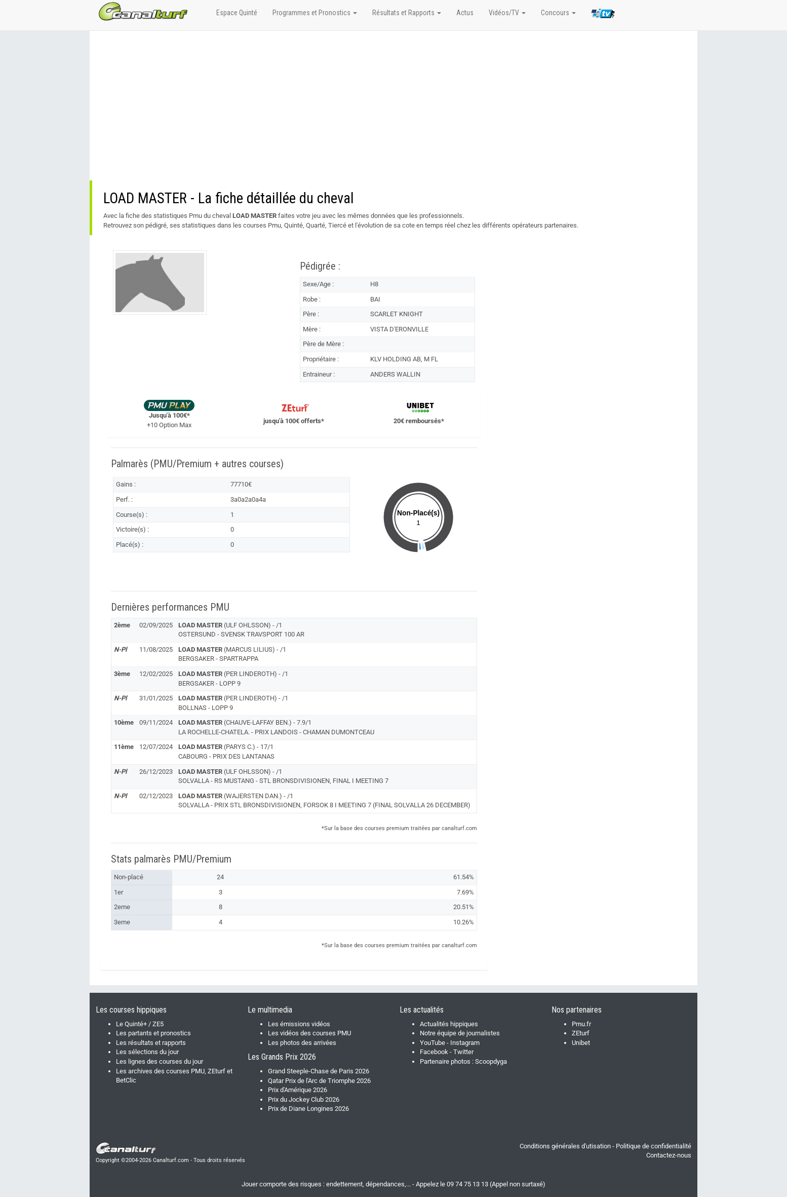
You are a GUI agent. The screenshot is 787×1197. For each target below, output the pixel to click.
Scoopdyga (491, 1061)
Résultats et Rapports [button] (406, 13)
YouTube (432, 1042)
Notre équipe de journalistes (460, 1033)
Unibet (581, 1042)
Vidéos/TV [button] (507, 13)
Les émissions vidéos (299, 1024)
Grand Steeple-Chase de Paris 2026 (318, 1071)
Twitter (463, 1052)
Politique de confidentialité (653, 1146)
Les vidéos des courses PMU (309, 1033)
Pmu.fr (581, 1024)
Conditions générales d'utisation (565, 1146)
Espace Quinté (236, 13)
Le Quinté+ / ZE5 (140, 1024)
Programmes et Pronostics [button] (314, 13)
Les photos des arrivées (302, 1042)
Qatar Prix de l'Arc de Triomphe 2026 (319, 1080)
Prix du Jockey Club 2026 (303, 1099)
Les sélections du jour (147, 1052)
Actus (465, 13)
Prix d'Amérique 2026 (297, 1090)
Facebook (434, 1052)
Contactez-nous (668, 1155)
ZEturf (580, 1033)
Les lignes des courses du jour (159, 1061)
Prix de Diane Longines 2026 (308, 1108)
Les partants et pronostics (153, 1033)
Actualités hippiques (449, 1024)
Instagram (465, 1042)
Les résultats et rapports (151, 1042)
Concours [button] (558, 13)
